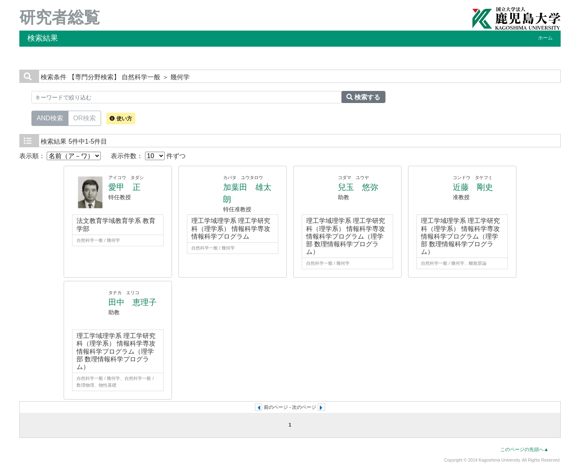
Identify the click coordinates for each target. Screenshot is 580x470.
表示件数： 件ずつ (148, 156)
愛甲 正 (124, 187)
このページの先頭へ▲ (524, 449)
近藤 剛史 (473, 187)
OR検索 (84, 117)
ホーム (545, 38)
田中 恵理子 (132, 302)
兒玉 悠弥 (358, 187)
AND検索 (50, 117)
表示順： (60, 156)
